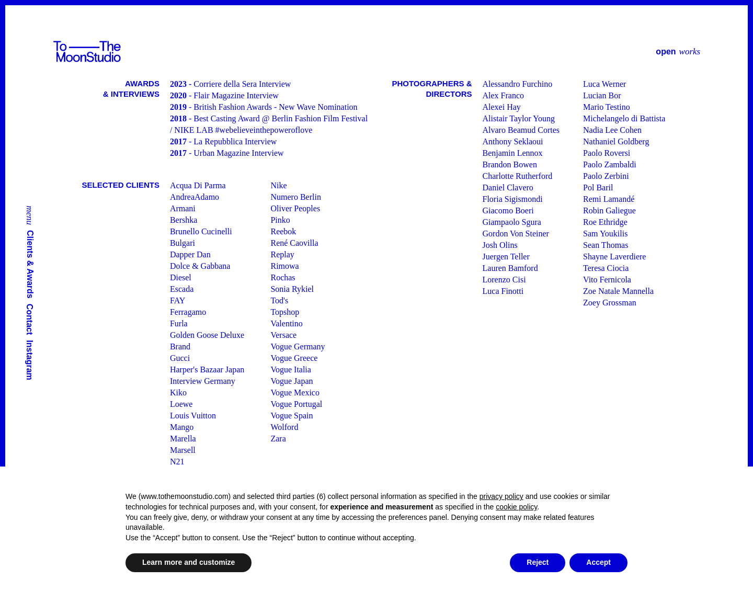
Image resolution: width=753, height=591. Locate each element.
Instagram (30, 360)
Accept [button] (598, 562)
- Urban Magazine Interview (227, 153)
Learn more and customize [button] (188, 562)
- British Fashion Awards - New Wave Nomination (264, 107)
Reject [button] (538, 562)
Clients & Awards (30, 264)
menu (30, 215)
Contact (30, 319)
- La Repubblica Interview (223, 141)
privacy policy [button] (501, 496)
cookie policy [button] (516, 507)
